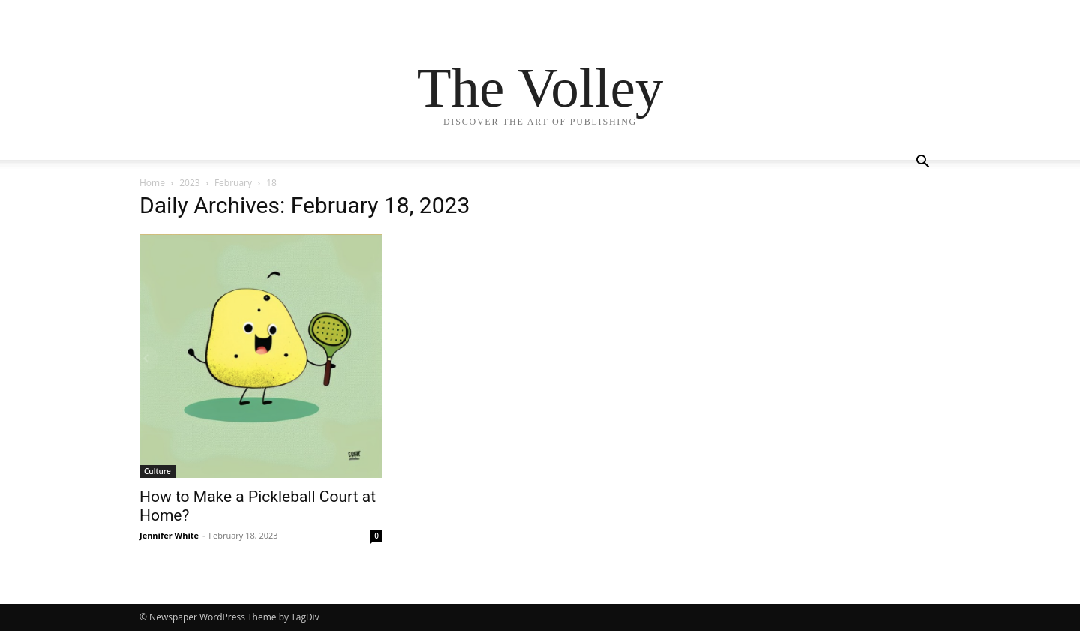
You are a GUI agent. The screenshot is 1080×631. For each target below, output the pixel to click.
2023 (189, 182)
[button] (922, 163)
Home (152, 182)
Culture (157, 471)
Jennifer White (169, 535)
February (233, 182)
